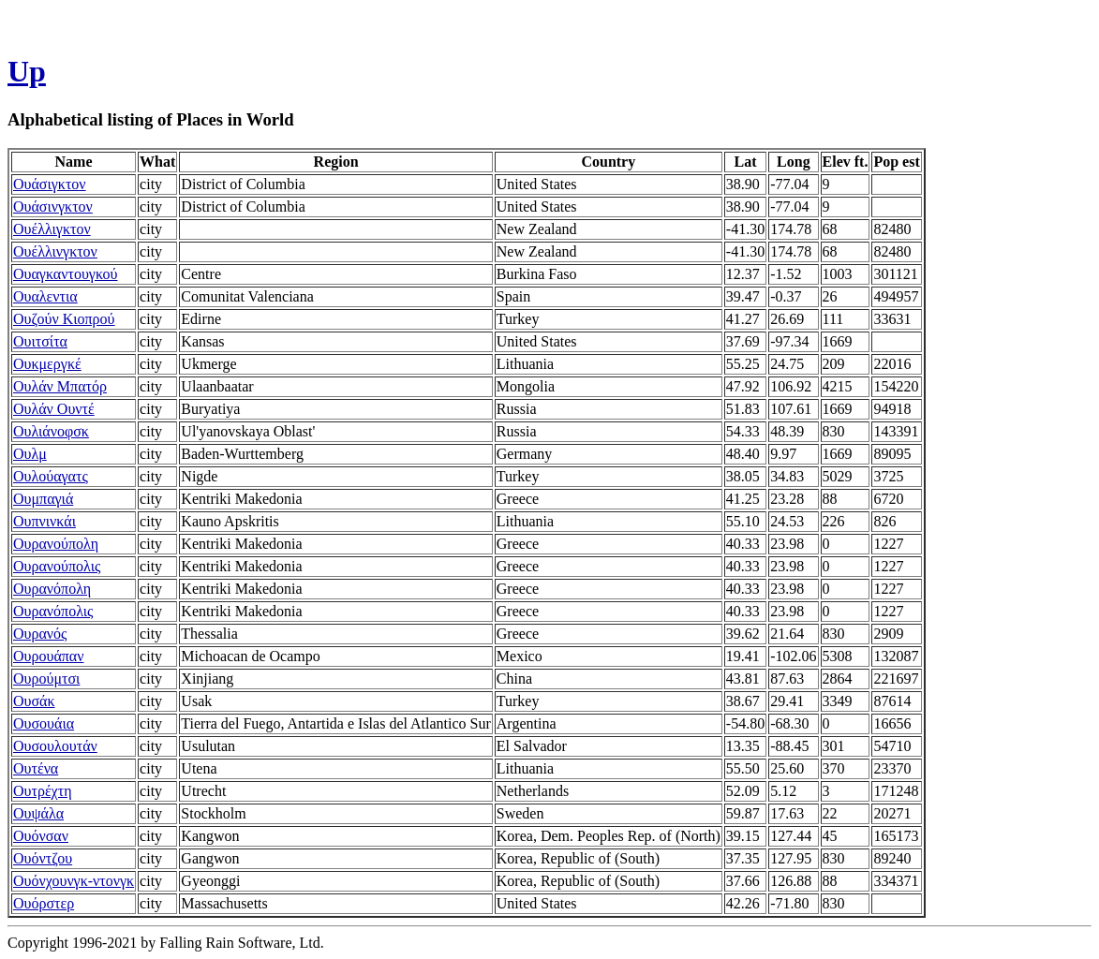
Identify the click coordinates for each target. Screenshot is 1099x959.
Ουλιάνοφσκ (51, 431)
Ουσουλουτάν (55, 746)
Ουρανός (40, 634)
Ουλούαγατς (50, 476)
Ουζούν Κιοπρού (64, 319)
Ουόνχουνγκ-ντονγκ (73, 881)
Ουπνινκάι (44, 521)
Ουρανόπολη (52, 589)
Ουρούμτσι (46, 678)
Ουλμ (30, 454)
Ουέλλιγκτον (52, 229)
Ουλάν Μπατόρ (60, 386)
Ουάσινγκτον (53, 206)
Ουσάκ (34, 701)
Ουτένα (35, 768)
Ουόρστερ (43, 903)
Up (26, 71)
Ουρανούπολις (56, 566)
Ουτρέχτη (42, 791)
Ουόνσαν (40, 836)
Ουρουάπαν (48, 656)
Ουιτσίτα (40, 341)
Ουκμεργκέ (47, 364)
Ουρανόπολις (53, 611)
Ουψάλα (38, 813)
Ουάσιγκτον (49, 184)
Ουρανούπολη (55, 544)
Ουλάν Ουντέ (54, 409)
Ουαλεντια (45, 296)
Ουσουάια (43, 723)
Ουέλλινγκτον (55, 251)
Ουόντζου (42, 858)
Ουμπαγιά (43, 499)
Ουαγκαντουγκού (65, 274)
